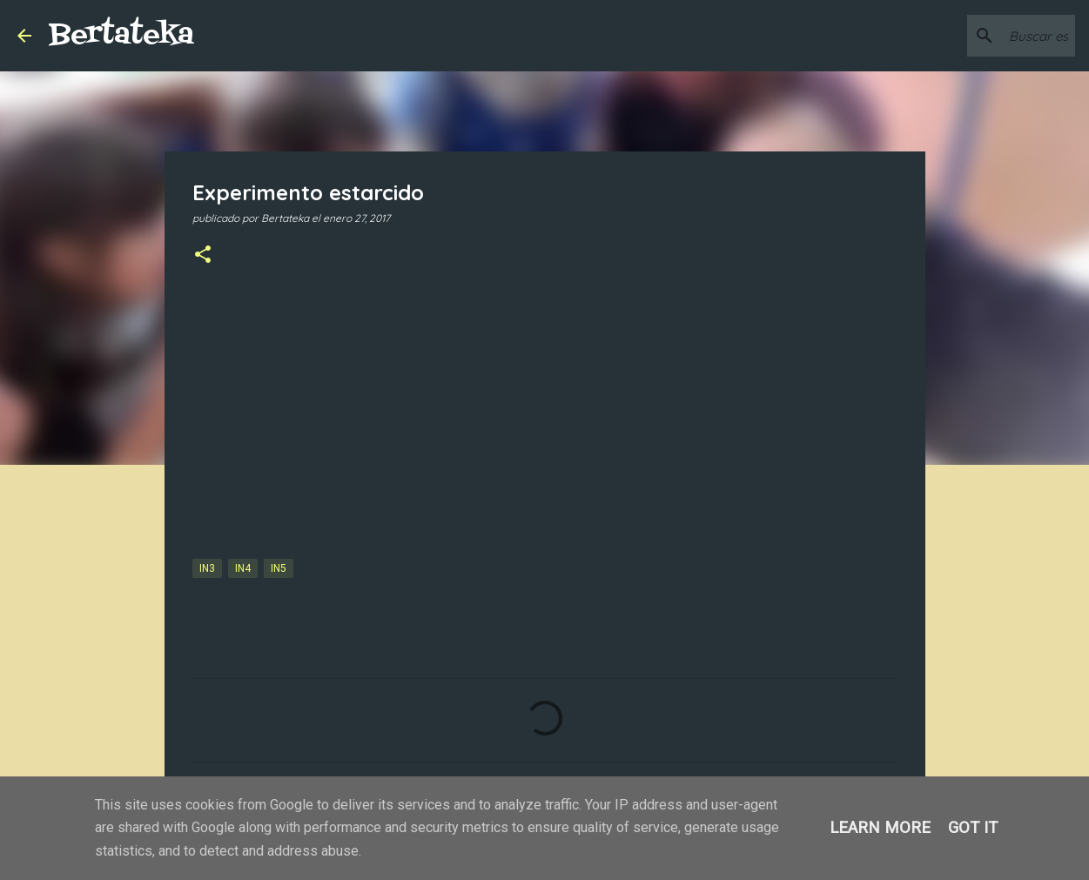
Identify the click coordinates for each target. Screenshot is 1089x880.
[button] (202, 255)
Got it (973, 827)
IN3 (207, 568)
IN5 (278, 568)
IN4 (243, 568)
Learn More (880, 827)
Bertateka (121, 35)
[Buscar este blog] (983, 36)
